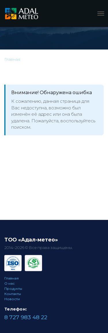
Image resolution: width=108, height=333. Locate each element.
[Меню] (101, 13)
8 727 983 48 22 (25, 317)
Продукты (13, 288)
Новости (12, 299)
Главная (11, 278)
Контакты (12, 294)
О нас (9, 283)
